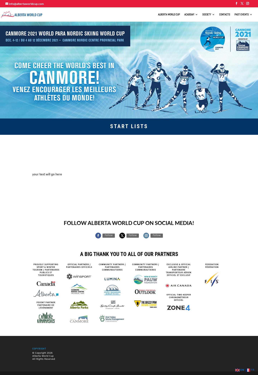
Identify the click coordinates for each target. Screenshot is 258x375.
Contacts (224, 14)
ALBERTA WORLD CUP (169, 14)
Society (206, 14)
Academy (189, 14)
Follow (109, 235)
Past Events (242, 14)
